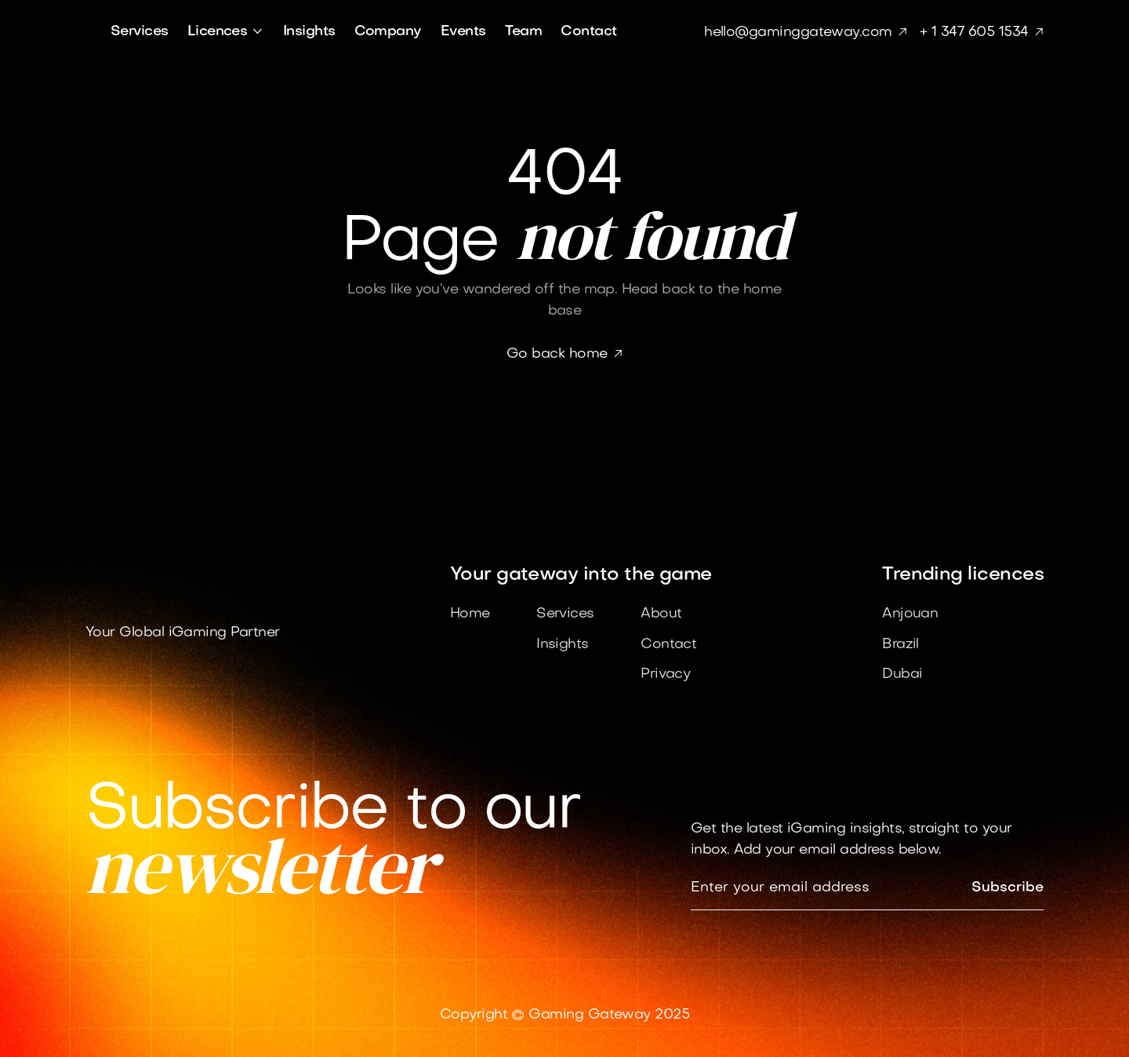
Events (463, 31)
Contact (588, 31)
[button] (225, 31)
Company (388, 31)
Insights (309, 31)
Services (140, 31)
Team (524, 31)
